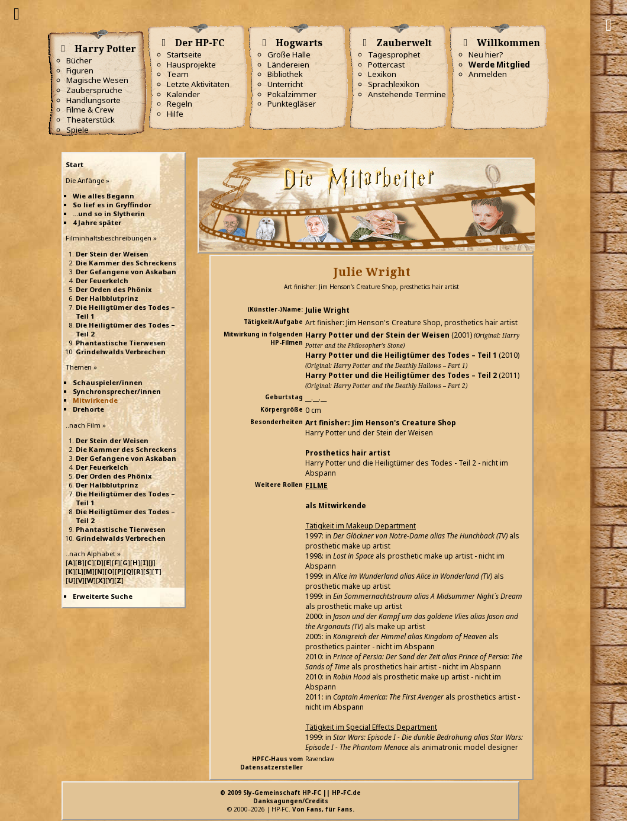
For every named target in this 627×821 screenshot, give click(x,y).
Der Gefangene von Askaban (126, 271)
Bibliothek (285, 74)
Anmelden (487, 74)
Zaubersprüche (94, 90)
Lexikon (382, 74)
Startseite (184, 54)
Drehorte (88, 409)
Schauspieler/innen (108, 382)
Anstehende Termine (407, 94)
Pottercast (386, 64)
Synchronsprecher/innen (117, 391)
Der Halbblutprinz (107, 298)
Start (74, 164)
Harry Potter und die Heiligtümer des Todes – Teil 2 (401, 375)
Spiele (77, 129)
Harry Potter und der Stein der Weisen (377, 335)
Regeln (179, 103)
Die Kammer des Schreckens (126, 262)
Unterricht (285, 84)
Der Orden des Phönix (114, 289)
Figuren (79, 70)
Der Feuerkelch (102, 280)
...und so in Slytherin (109, 213)
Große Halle (289, 54)
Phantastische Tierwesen (121, 342)
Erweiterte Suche (102, 596)
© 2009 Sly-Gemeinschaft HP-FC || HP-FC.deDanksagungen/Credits (290, 796)
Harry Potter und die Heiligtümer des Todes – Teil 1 (401, 355)
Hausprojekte (191, 64)
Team (178, 74)
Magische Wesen (97, 80)
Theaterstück (90, 119)
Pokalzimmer (291, 94)
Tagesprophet (394, 54)
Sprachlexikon (393, 84)
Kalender (183, 94)
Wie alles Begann (103, 195)
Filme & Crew (90, 109)
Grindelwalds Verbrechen (121, 351)
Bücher (79, 60)
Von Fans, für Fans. (323, 809)
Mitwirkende (95, 400)
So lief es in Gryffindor (112, 204)
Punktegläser (291, 103)
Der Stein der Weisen (112, 253)
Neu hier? (485, 54)
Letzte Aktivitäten (198, 84)
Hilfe (175, 113)
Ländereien (288, 64)
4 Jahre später (97, 222)
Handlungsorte (93, 100)
